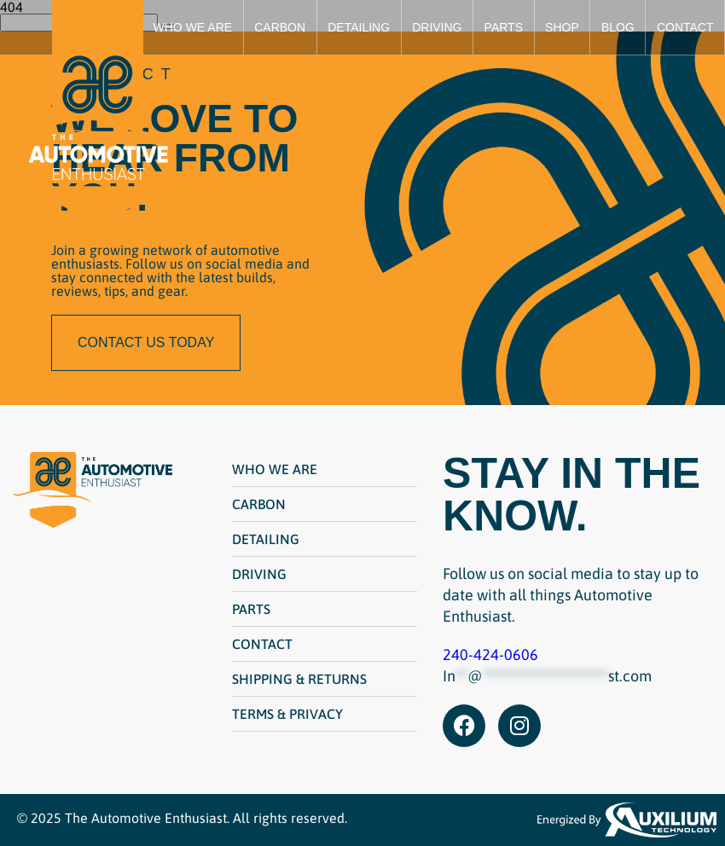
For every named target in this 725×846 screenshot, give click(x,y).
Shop (562, 27)
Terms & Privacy (287, 713)
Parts (503, 27)
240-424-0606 (490, 654)
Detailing (359, 27)
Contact (685, 27)
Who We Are (193, 27)
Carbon (279, 27)
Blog (618, 27)
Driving (436, 27)
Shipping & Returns (299, 679)
